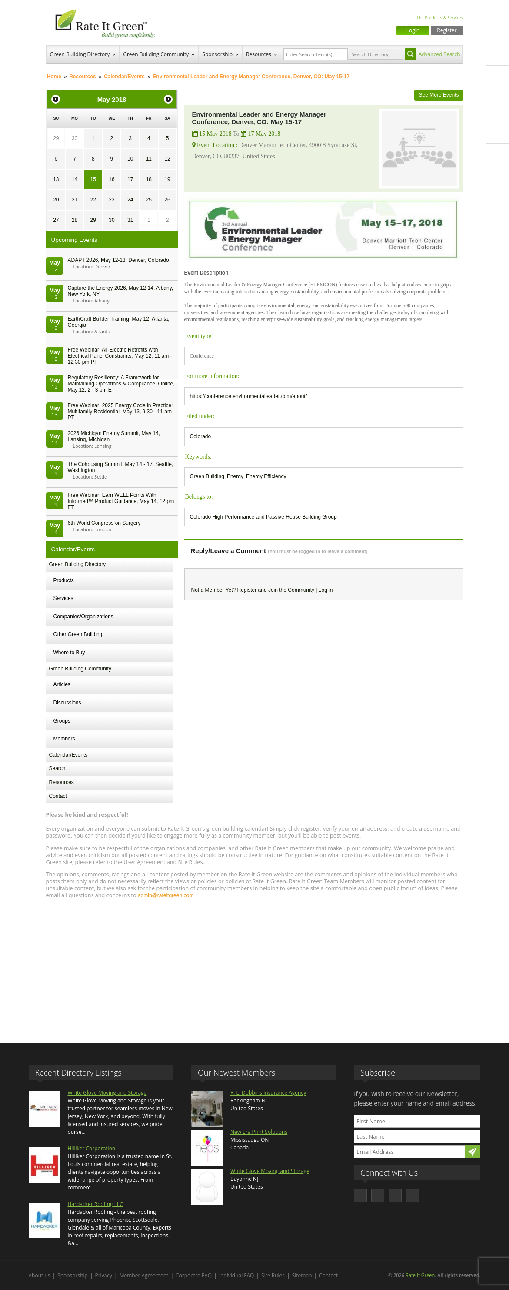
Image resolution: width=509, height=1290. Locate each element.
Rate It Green (420, 1275)
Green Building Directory (80, 54)
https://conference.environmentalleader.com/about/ (248, 396)
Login (412, 30)
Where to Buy (69, 653)
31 (130, 220)
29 (56, 138)
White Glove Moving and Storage (107, 1092)
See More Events (439, 95)
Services (63, 598)
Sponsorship (217, 54)
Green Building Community (156, 54)
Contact (58, 796)
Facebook (498, 77)
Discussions (67, 703)
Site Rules (273, 1275)
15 (93, 179)
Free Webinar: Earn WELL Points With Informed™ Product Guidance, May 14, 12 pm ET (121, 501)
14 (74, 179)
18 (149, 179)
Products (63, 580)
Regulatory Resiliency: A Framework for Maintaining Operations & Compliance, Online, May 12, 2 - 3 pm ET (121, 384)
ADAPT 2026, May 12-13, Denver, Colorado (118, 260)
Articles (61, 684)
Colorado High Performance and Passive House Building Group (263, 517)
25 (149, 200)
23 (111, 200)
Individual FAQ (236, 1275)
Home (54, 77)
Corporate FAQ (194, 1275)
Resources (258, 54)
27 (56, 220)
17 (130, 179)
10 (130, 159)
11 (149, 159)
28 (74, 220)
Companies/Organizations (83, 616)
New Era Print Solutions (258, 1132)
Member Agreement (144, 1275)
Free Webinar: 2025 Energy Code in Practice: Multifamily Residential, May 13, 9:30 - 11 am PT (120, 411)
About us (39, 1275)
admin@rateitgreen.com (165, 895)
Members (64, 739)
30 (74, 138)
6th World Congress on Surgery (104, 523)
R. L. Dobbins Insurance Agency (268, 1092)
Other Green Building (78, 634)
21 (74, 200)
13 (56, 179)
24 (130, 200)
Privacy (104, 1275)
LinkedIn (498, 114)
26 (167, 200)
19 (167, 179)
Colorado (200, 436)
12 (167, 159)
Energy (235, 476)
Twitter (498, 95)
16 (111, 179)
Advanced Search (439, 54)
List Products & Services (440, 17)
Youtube (498, 132)
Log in (326, 590)
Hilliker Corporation (92, 1148)
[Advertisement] (254, 967)
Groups (61, 721)
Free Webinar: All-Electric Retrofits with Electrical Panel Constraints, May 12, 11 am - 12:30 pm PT (120, 356)
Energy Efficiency (266, 476)
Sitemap (302, 1275)
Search (57, 768)
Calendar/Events (124, 77)
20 (56, 200)
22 (93, 200)
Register (446, 30)
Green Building (207, 476)
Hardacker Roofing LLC (95, 1204)
